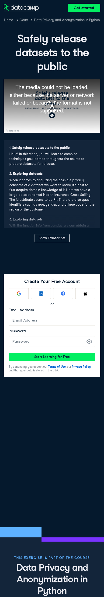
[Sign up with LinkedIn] (41, 293)
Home (8, 20)
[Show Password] (89, 341)
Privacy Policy (81, 366)
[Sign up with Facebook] (63, 293)
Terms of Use (57, 366)
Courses (24, 20)
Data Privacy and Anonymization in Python (67, 20)
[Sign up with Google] (19, 293)
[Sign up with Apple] (85, 293)
